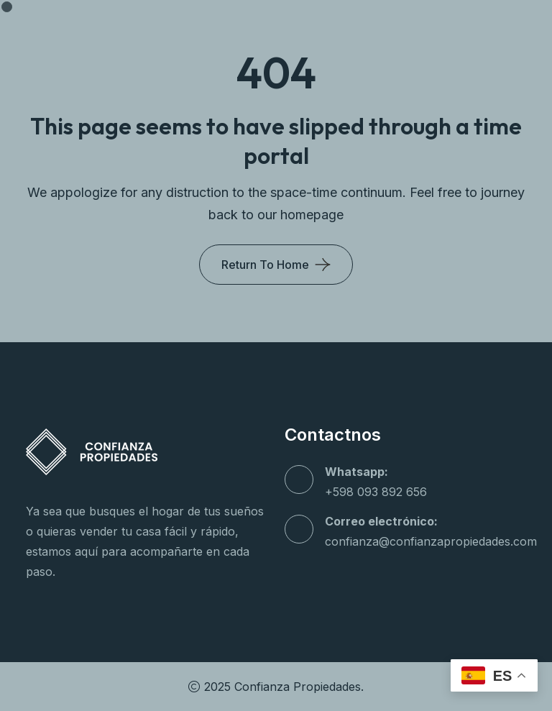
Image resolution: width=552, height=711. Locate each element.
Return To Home (265, 264)
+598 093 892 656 (376, 492)
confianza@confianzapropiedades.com (431, 541)
